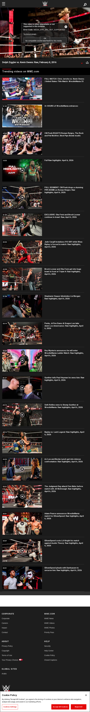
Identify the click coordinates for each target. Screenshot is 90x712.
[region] (45, 701)
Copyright (5, 651)
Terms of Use (7, 655)
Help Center (49, 651)
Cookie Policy (49, 655)
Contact (5, 632)
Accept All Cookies (60, 707)
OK (45, 38)
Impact (4, 628)
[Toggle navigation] (3, 3)
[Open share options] (87, 62)
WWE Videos (49, 623)
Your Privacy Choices (10, 660)
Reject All (78, 707)
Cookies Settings (10, 707)
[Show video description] (82, 62)
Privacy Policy (7, 646)
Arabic (4, 674)
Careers (5, 623)
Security (47, 646)
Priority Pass (49, 632)
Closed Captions (50, 660)
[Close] (86, 695)
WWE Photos (49, 628)
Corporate (5, 618)
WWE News (49, 618)
